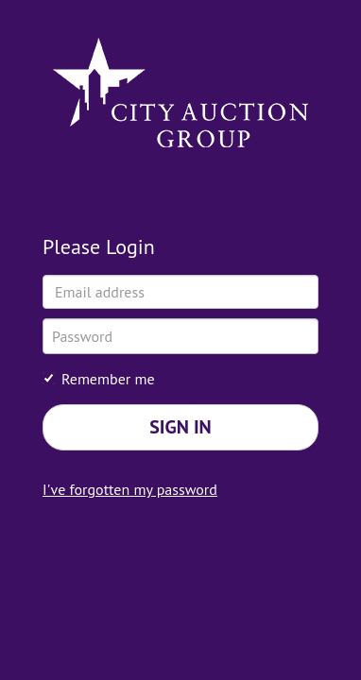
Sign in (180, 427)
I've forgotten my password (130, 489)
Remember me (99, 378)
